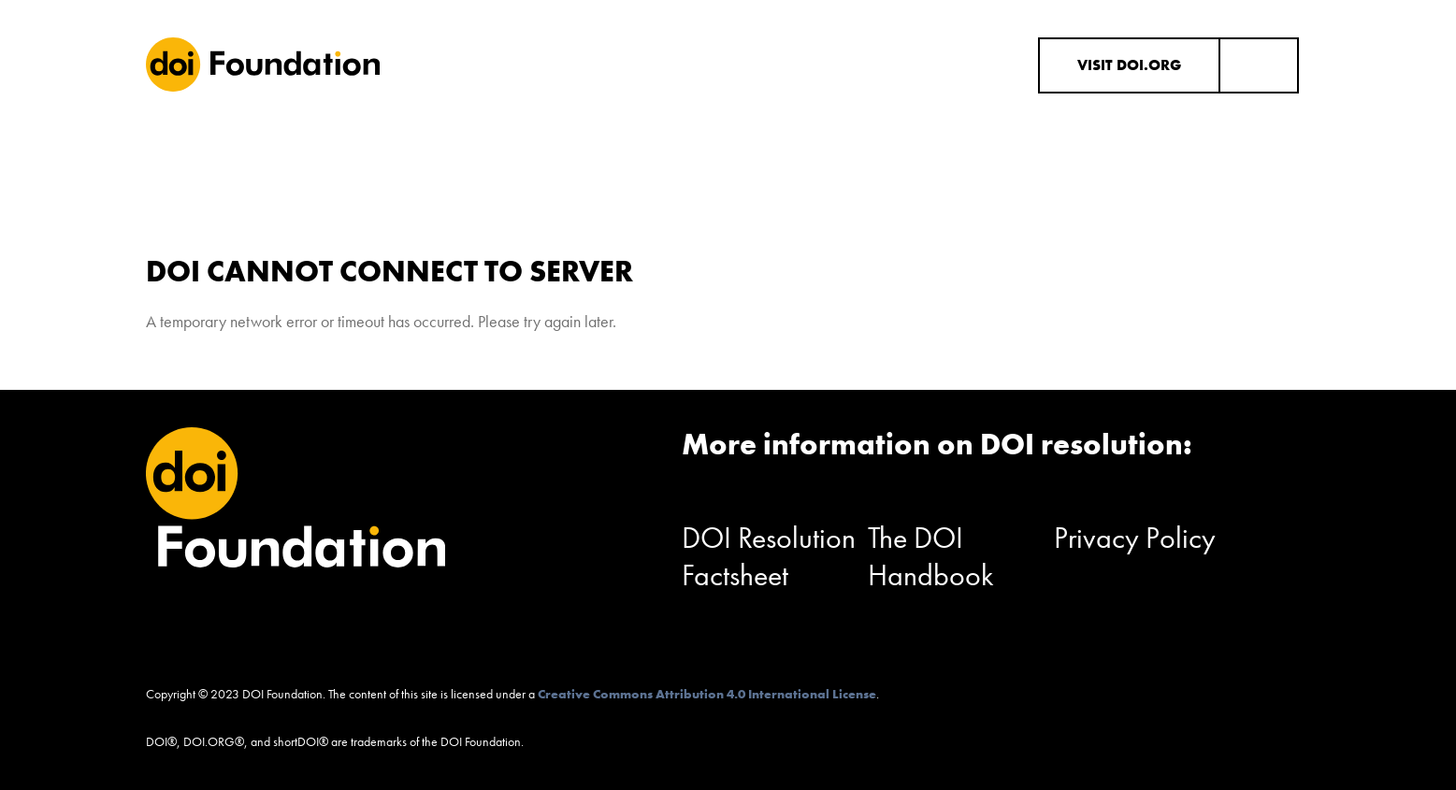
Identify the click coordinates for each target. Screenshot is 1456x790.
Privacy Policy (1135, 538)
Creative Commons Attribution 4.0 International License (707, 693)
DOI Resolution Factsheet (769, 557)
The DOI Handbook (931, 557)
